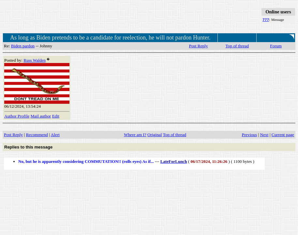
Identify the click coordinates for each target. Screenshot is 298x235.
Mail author (41, 116)
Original (154, 134)
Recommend (37, 134)
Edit (55, 116)
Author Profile (16, 116)
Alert (55, 134)
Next (264, 134)
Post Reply (198, 45)
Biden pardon (23, 45)
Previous (249, 134)
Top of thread (237, 45)
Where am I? (135, 134)
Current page (283, 134)
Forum (276, 45)
